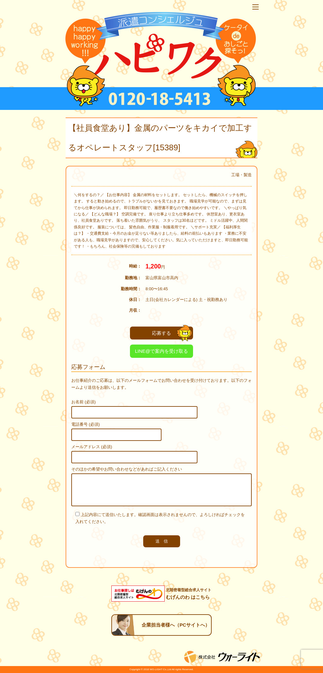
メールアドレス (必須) (91, 446)
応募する (172, 333)
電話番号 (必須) (85, 424)
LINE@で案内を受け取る (161, 351)
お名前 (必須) (83, 402)
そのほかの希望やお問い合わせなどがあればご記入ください (126, 469)
